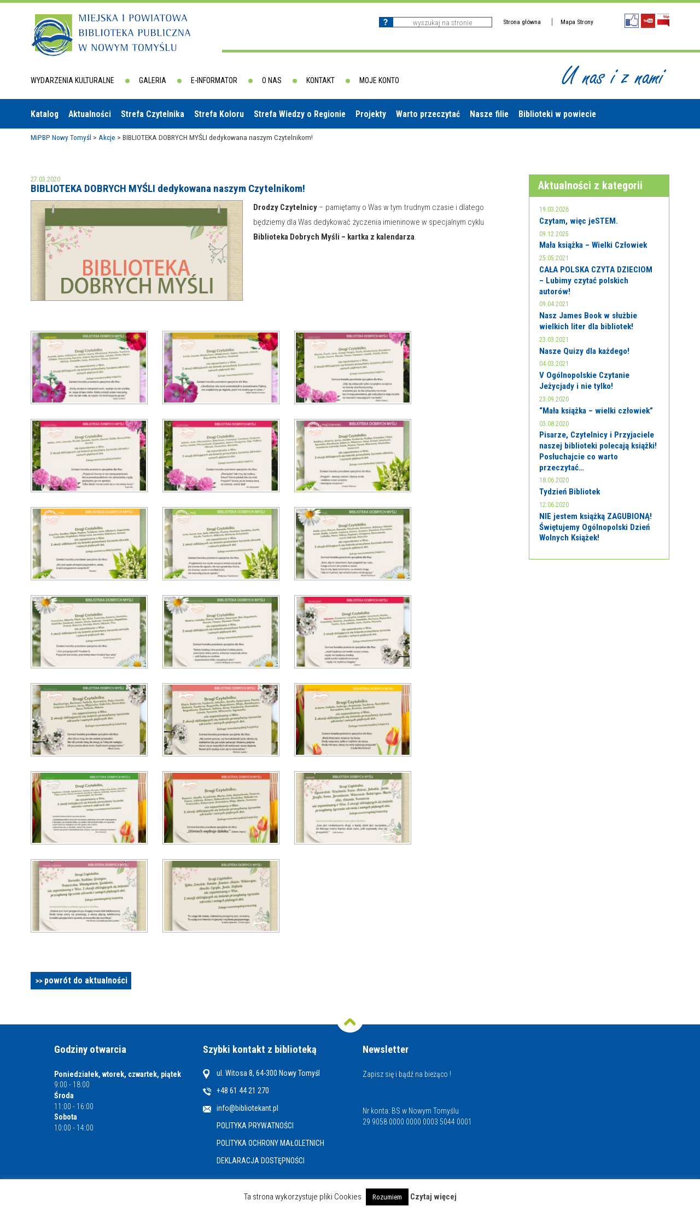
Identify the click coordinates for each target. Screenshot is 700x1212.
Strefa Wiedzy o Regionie (300, 114)
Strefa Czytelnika (152, 114)
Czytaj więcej (433, 1197)
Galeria (152, 80)
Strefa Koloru (219, 114)
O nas (272, 80)
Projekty (370, 114)
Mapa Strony (577, 22)
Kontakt (320, 80)
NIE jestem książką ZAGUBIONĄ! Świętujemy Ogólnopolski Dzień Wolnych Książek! (595, 527)
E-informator (214, 80)
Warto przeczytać (428, 114)
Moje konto (379, 80)
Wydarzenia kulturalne (72, 80)
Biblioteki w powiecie (557, 114)
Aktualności (89, 114)
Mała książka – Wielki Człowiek (593, 245)
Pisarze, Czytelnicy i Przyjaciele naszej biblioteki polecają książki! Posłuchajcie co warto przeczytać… (598, 451)
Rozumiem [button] (387, 1197)
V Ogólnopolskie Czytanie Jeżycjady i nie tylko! (584, 380)
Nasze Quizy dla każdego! (584, 351)
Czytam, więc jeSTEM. (578, 221)
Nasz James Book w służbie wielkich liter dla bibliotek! (588, 321)
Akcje (106, 137)
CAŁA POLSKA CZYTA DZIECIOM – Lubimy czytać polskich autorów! (595, 280)
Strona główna (522, 22)
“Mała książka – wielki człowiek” (596, 411)
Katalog (45, 114)
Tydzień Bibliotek (569, 492)
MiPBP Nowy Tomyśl (61, 137)
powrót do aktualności (85, 980)
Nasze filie (489, 114)
